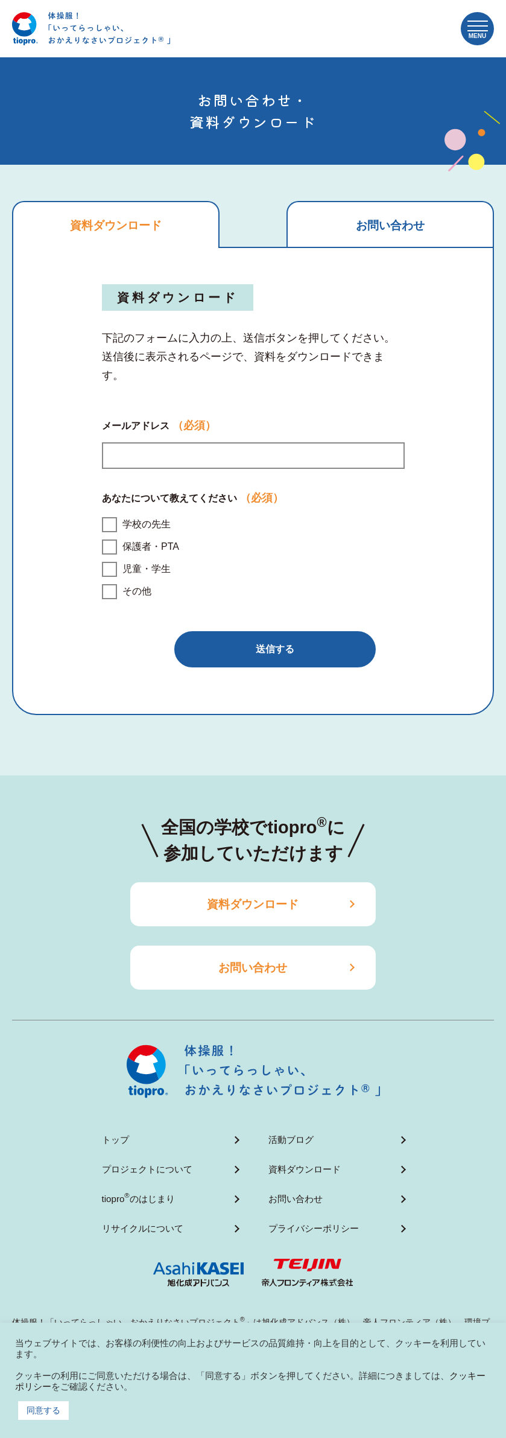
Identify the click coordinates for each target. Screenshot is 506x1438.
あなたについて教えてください (192, 500)
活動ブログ (291, 1141)
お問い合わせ (253, 968)
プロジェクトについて (147, 1170)
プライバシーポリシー (313, 1228)
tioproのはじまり (138, 1198)
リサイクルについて (142, 1228)
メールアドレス (159, 428)
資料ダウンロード (253, 905)
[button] (477, 28)
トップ (115, 1141)
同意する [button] (43, 1410)
